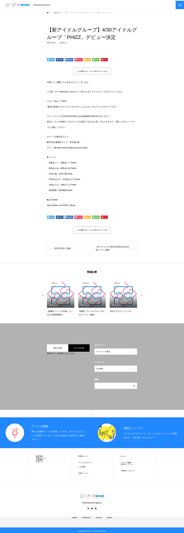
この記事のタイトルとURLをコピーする (92, 73)
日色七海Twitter (65, 175)
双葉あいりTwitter (68, 164)
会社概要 (39, 461)
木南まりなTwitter (68, 186)
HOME (74, 522)
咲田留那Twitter (65, 192)
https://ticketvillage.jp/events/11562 (72, 149)
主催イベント (83, 474)
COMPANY (86, 522)
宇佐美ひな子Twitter (71, 181)
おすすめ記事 (79, 349)
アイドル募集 (126, 464)
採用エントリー (127, 466)
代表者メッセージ (128, 472)
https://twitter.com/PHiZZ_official (61, 207)
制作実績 (39, 457)
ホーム (123, 457)
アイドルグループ (85, 464)
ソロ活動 (81, 468)
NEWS (109, 522)
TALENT (99, 522)
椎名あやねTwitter (68, 170)
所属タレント (41, 459)
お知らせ (63, 46)
